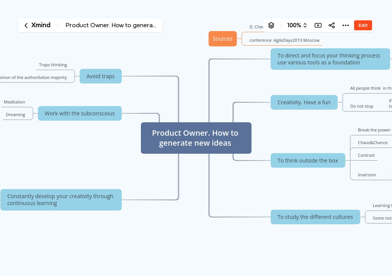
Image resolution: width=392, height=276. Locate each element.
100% (294, 25)
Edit (363, 25)
